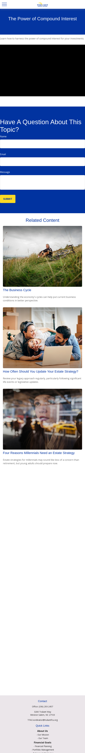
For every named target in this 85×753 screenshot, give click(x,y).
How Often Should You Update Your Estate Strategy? (40, 371)
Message (5, 172)
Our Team (43, 738)
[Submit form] (7, 199)
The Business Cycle (17, 290)
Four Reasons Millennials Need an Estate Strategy (39, 453)
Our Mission (43, 734)
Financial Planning (43, 746)
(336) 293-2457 (46, 706)
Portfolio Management (43, 749)
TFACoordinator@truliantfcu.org (43, 720)
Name (3, 136)
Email (3, 154)
